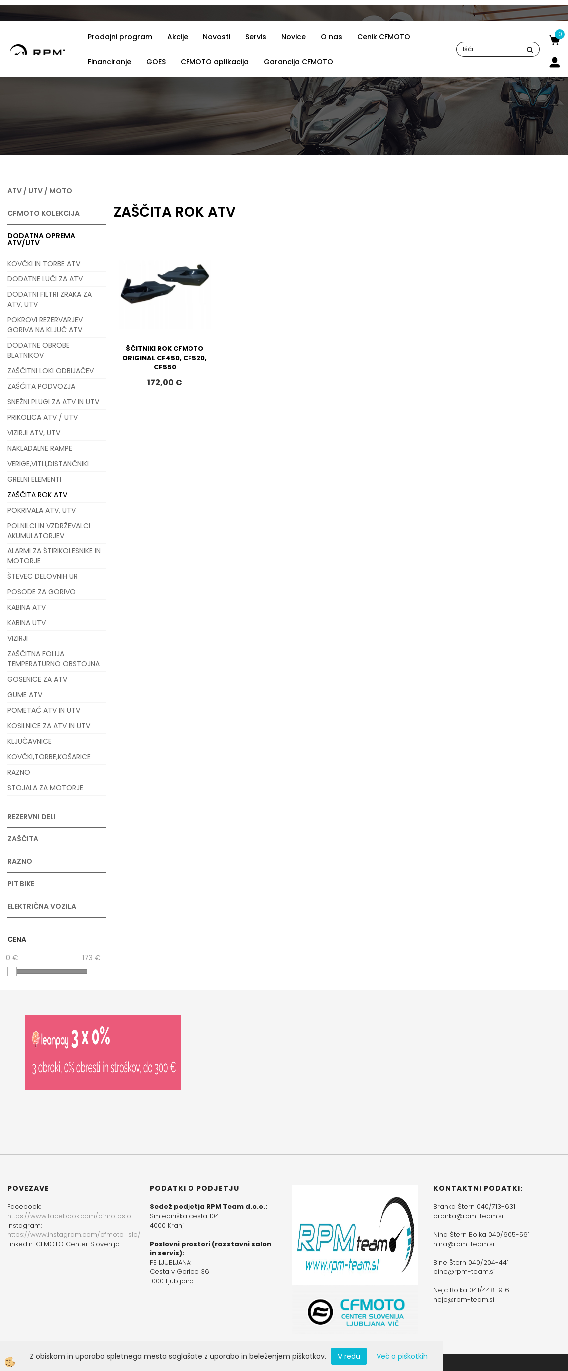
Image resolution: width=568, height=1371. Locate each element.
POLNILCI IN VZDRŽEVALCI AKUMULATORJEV (48, 531)
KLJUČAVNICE (29, 741)
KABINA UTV (26, 623)
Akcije (177, 37)
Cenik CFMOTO (383, 37)
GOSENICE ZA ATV (37, 679)
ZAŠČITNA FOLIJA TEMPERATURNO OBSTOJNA (53, 659)
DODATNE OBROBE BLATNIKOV (38, 350)
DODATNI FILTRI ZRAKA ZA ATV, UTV (49, 299)
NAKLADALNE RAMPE (39, 448)
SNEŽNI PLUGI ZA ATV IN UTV (53, 402)
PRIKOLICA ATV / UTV (42, 417)
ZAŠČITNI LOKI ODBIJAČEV (50, 371)
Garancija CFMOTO (298, 62)
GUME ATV (24, 695)
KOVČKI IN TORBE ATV (43, 264)
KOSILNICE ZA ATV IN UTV (48, 726)
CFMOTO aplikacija (215, 62)
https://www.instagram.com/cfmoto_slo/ (74, 1234)
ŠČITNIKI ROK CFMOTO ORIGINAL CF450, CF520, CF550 (164, 358)
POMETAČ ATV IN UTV (43, 710)
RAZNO (18, 772)
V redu (349, 1356)
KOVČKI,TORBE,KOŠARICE (49, 757)
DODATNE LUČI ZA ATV (45, 279)
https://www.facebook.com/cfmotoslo (69, 1216)
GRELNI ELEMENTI (34, 479)
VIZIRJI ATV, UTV (33, 433)
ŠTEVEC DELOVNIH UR (42, 576)
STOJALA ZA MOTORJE (45, 788)
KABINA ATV (26, 607)
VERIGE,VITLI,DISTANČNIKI (48, 464)
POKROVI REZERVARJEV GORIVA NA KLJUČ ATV (45, 325)
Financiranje (109, 62)
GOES (156, 62)
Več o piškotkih (402, 1356)
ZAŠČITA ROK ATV (37, 495)
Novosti (216, 37)
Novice (293, 37)
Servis (255, 37)
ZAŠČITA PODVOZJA (41, 386)
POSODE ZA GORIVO (41, 592)
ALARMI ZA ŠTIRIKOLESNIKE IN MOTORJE (54, 556)
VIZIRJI (17, 638)
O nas (331, 37)
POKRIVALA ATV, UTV (41, 510)
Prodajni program (120, 37)
